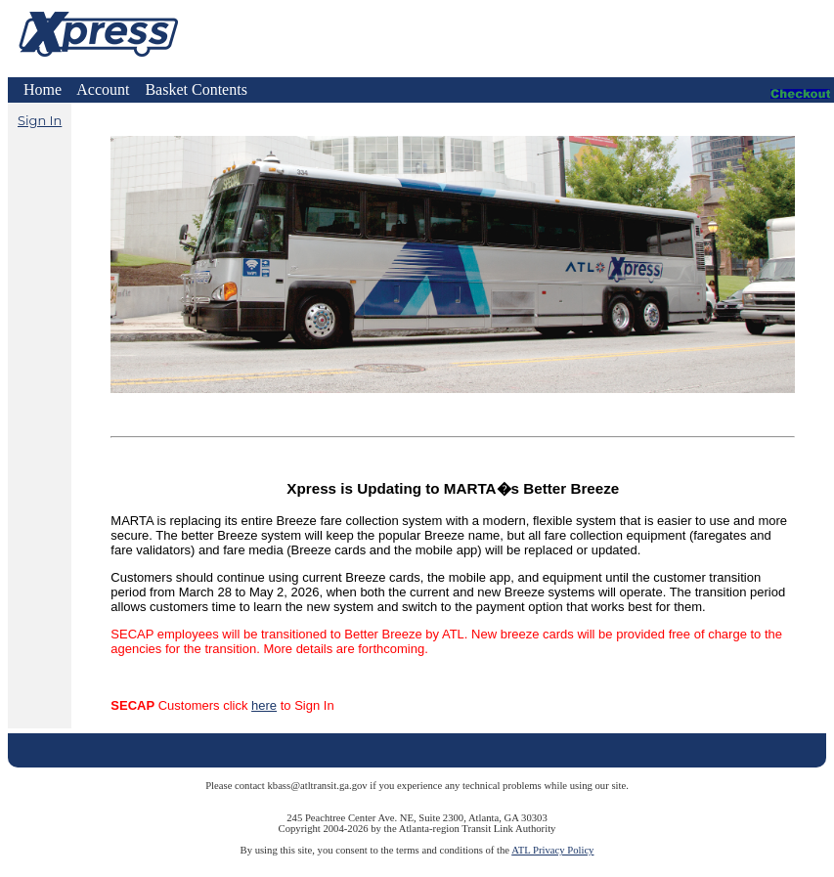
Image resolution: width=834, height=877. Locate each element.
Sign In (40, 120)
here (264, 705)
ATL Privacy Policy (552, 850)
